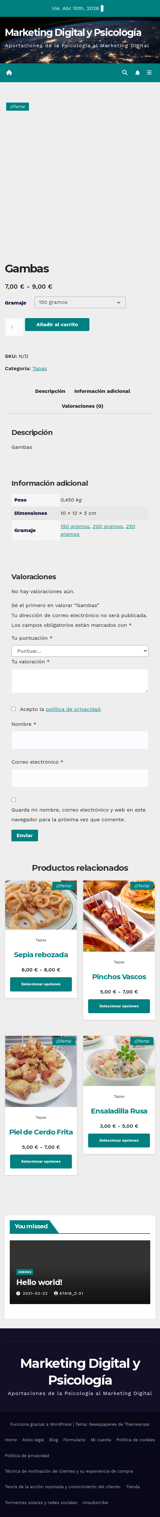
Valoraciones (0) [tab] (82, 406)
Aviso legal (33, 1439)
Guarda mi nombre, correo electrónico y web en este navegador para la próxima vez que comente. (78, 815)
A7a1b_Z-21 (69, 1293)
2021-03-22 (36, 1293)
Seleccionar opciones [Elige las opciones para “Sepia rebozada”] (41, 984)
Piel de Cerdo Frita (41, 1132)
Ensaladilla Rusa (119, 1111)
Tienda (133, 1486)
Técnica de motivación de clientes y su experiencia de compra (69, 1471)
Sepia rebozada (41, 954)
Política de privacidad (27, 1455)
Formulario (74, 1439)
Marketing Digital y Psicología (73, 33)
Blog (53, 1439)
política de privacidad (73, 709)
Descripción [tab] (50, 391)
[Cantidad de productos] (14, 327)
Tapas (40, 368)
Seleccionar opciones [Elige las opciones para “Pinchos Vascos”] (119, 1006)
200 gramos (108, 526)
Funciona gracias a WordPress (41, 1424)
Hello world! (39, 1282)
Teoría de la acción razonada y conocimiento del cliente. (63, 1486)
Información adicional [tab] (102, 391)
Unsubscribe (95, 1502)
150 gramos (74, 526)
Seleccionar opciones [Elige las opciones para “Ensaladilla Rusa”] (119, 1140)
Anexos (24, 1272)
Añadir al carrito (57, 324)
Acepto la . (60, 709)
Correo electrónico (37, 762)
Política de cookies (135, 1439)
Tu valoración (30, 662)
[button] (124, 73)
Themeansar (137, 1424)
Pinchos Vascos (119, 976)
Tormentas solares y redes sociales (41, 1502)
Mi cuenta (101, 1439)
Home (11, 1439)
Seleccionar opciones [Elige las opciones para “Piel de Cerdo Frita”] (41, 1161)
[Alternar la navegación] (149, 73)
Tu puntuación (32, 638)
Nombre (23, 724)
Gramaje (15, 303)
